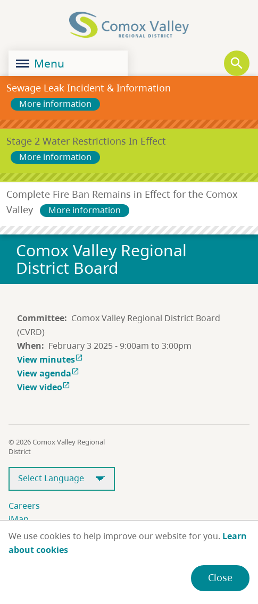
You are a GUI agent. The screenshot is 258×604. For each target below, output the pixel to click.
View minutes (51, 359)
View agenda (49, 373)
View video (44, 387)
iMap (19, 519)
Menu (40, 63)
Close (220, 577)
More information (55, 104)
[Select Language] (62, 479)
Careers (24, 505)
